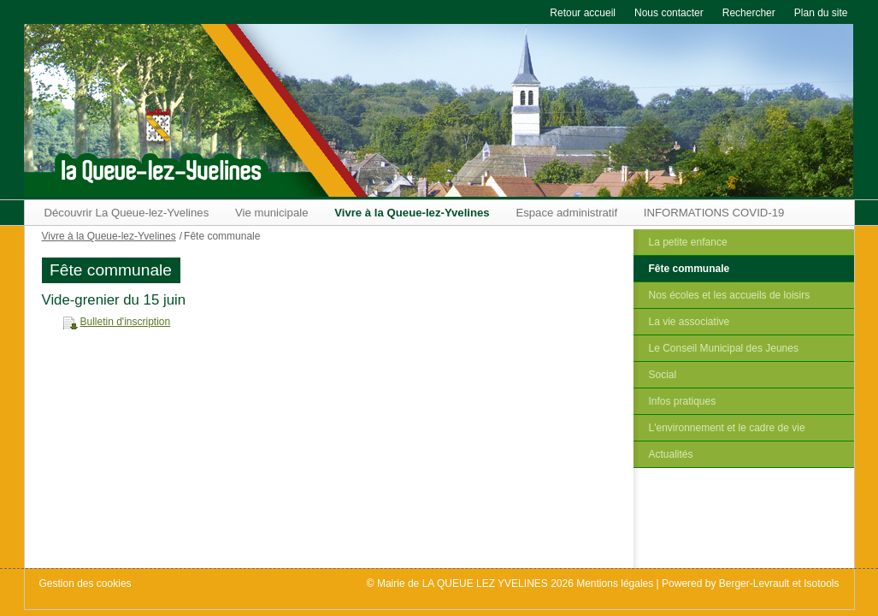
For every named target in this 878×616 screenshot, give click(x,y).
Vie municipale (272, 212)
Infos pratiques (682, 401)
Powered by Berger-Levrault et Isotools (750, 583)
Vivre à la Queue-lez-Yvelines (412, 212)
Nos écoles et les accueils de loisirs (729, 295)
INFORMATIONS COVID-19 (714, 212)
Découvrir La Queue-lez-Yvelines (126, 212)
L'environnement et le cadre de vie (727, 428)
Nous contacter (669, 13)
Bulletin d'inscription (125, 322)
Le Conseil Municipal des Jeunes (723, 348)
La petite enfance (688, 242)
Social (663, 375)
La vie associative (689, 322)
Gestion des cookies (85, 583)
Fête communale (689, 269)
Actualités (671, 454)
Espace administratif (566, 212)
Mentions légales (614, 583)
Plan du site (821, 13)
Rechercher (748, 13)
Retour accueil (583, 13)
